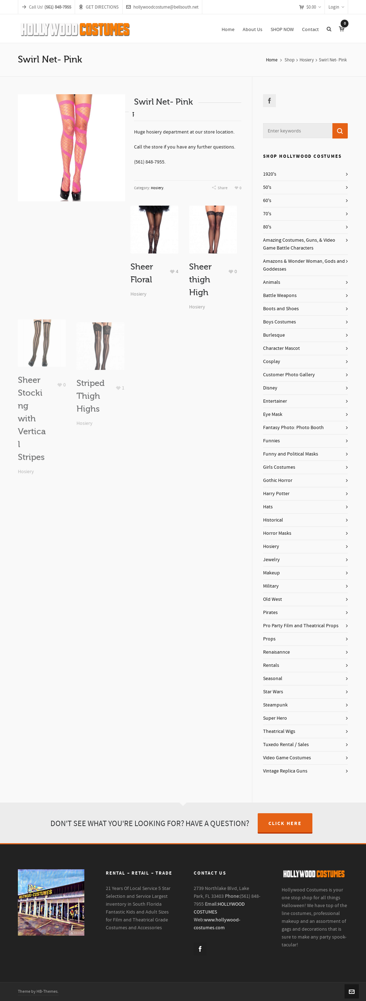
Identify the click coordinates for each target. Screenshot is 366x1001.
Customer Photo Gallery (289, 375)
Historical (273, 520)
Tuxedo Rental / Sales (286, 744)
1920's (269, 174)
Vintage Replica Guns (285, 771)
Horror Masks (277, 533)
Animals (271, 282)
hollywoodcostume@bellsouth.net (162, 7)
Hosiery (307, 60)
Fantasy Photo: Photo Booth (293, 427)
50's (267, 187)
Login (336, 7)
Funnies (271, 441)
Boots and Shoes (281, 309)
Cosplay (271, 361)
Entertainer (275, 401)
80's (267, 227)
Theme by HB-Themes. (38, 991)
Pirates (270, 612)
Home (271, 60)
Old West (272, 599)
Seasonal (272, 678)
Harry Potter (276, 494)
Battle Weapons (280, 295)
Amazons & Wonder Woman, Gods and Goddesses (304, 265)
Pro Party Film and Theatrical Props (300, 626)
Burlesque (274, 335)
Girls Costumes (279, 467)
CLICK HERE (285, 823)
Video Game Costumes (287, 758)
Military (271, 586)
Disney (270, 388)
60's (267, 200)
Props (269, 639)
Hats (268, 507)
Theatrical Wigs (279, 731)
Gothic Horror (277, 480)
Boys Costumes (279, 322)
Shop (290, 60)
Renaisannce (276, 652)
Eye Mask (272, 414)
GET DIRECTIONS (99, 7)
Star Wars (273, 692)
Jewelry (271, 560)
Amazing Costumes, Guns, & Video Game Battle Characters (299, 244)
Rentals (271, 665)
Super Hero (275, 718)
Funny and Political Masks (290, 454)
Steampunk (275, 705)
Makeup (271, 573)
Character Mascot (281, 348)
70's (267, 214)
